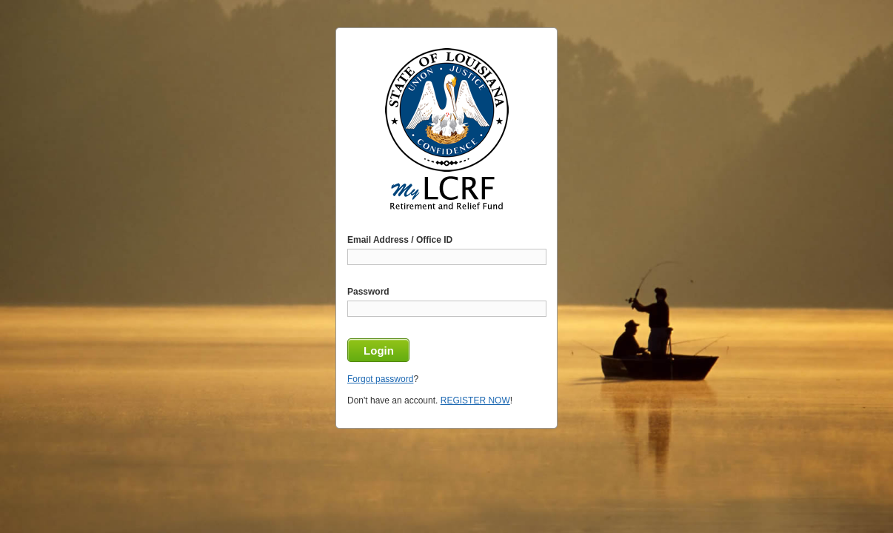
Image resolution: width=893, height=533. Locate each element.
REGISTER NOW (475, 400)
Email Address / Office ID (399, 240)
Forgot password (380, 379)
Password (368, 291)
